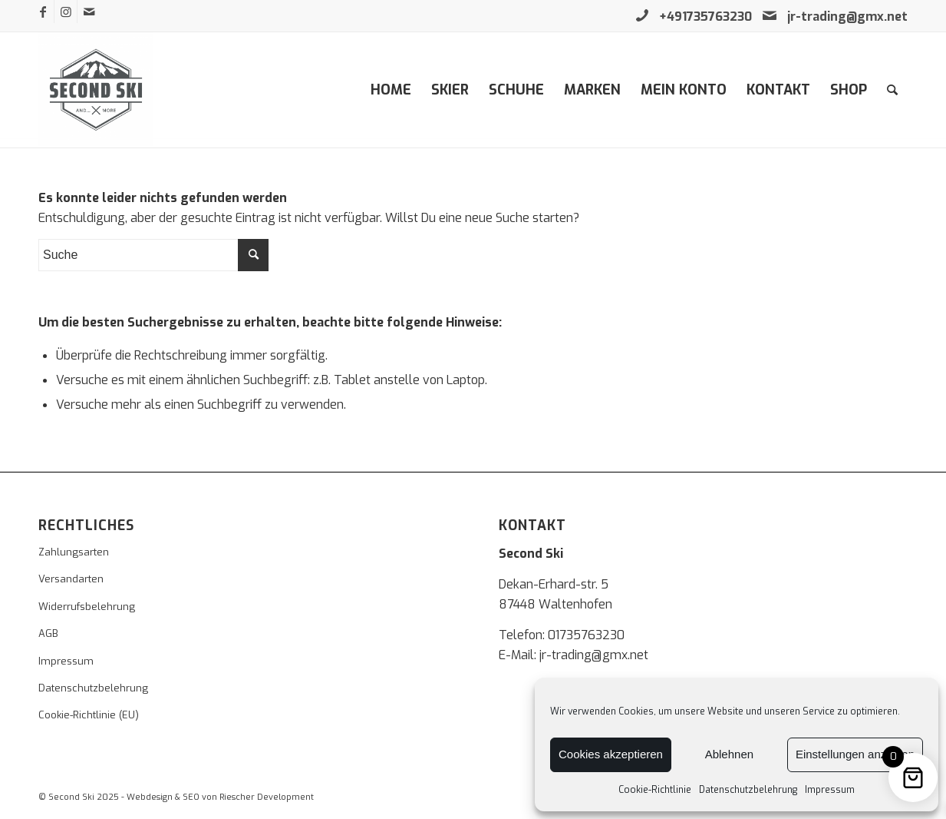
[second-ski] (95, 90)
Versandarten (71, 578)
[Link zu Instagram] (65, 11)
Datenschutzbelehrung (748, 790)
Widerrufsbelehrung (86, 606)
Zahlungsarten (73, 552)
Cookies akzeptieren (611, 754)
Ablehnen (729, 754)
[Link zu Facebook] (42, 11)
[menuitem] (391, 90)
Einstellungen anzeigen (855, 754)
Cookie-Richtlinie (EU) (88, 714)
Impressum (830, 790)
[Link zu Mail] (89, 11)
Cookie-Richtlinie (654, 790)
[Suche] (892, 90)
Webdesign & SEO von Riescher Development (220, 797)
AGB (48, 633)
